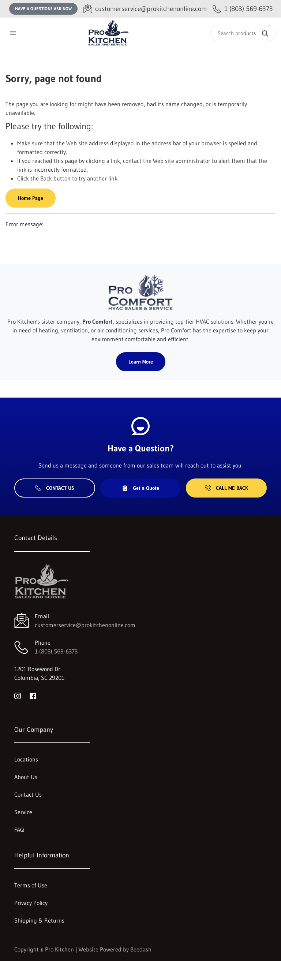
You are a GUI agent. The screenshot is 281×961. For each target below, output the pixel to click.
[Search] (243, 33)
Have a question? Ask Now (43, 8)
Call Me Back (226, 488)
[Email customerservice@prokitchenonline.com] (145, 9)
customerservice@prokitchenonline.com (85, 625)
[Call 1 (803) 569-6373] (243, 9)
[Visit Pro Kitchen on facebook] (33, 695)
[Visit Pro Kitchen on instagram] (17, 695)
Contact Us (54, 488)
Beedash (140, 949)
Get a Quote (140, 488)
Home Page (30, 198)
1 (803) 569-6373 (56, 651)
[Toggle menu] (12, 33)
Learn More (140, 361)
